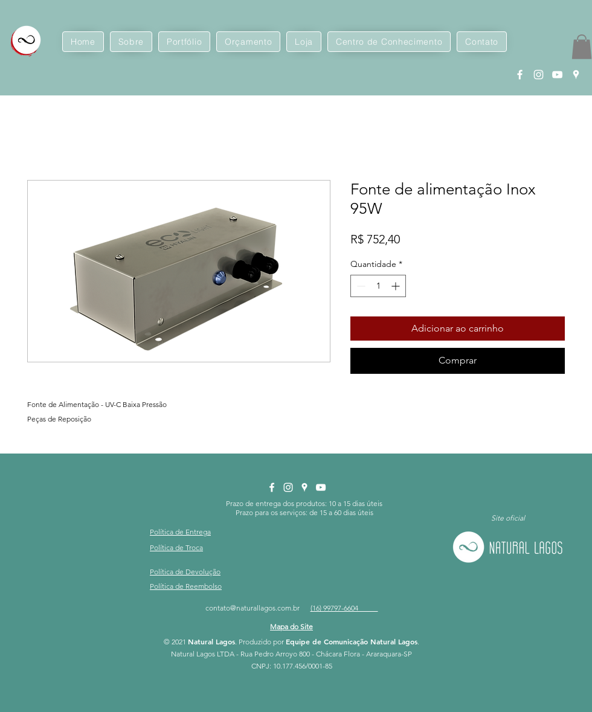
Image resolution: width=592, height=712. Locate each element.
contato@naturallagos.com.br (252, 607)
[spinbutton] (378, 286)
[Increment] (396, 286)
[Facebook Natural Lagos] (519, 74)
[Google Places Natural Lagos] (576, 74)
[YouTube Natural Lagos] (557, 74)
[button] (581, 46)
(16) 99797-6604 (344, 607)
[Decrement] (359, 286)
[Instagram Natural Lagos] (538, 74)
